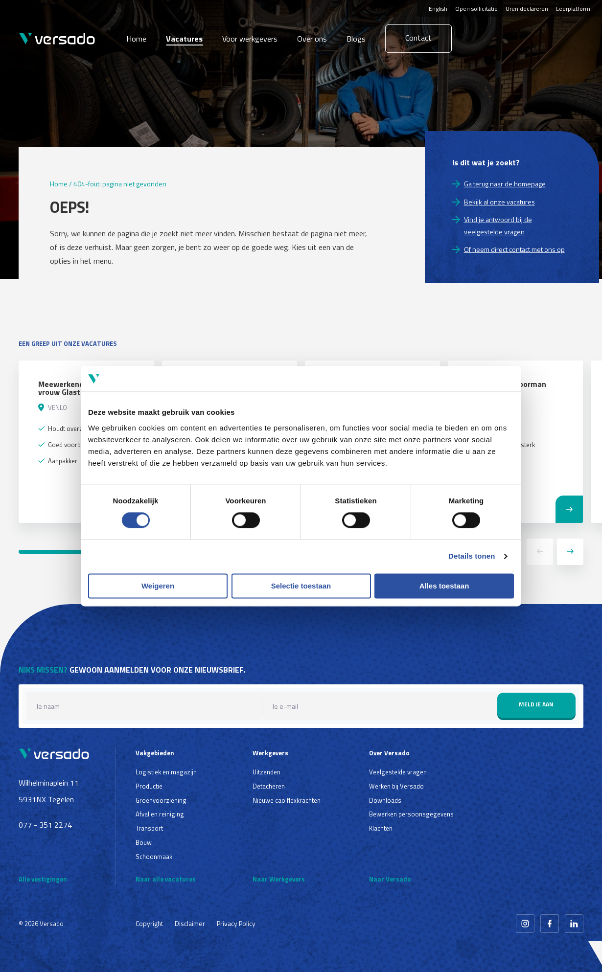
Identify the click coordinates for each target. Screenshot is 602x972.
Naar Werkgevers (279, 879)
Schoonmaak (154, 856)
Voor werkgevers (250, 39)
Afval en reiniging (160, 814)
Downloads (385, 800)
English (438, 8)
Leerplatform (573, 8)
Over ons (312, 39)
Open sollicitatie (476, 8)
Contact (418, 38)
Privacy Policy (236, 923)
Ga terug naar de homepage (505, 184)
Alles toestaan (444, 586)
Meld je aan (536, 704)
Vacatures (184, 39)
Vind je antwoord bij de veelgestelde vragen (498, 225)
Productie (149, 786)
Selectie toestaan (301, 586)
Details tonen (471, 556)
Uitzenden (266, 772)
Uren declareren (527, 8)
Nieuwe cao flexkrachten (287, 800)
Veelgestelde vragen (398, 772)
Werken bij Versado (396, 786)
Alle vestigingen (43, 879)
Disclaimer (190, 923)
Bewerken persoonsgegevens (411, 814)
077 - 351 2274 (45, 825)
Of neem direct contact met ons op (514, 249)
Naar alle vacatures (166, 879)
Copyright (149, 923)
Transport (149, 828)
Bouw (144, 842)
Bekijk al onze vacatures (499, 202)
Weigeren (157, 586)
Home (136, 39)
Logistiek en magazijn (166, 772)
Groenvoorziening (161, 800)
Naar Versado (390, 879)
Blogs (356, 39)
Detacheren (269, 786)
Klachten (381, 828)
